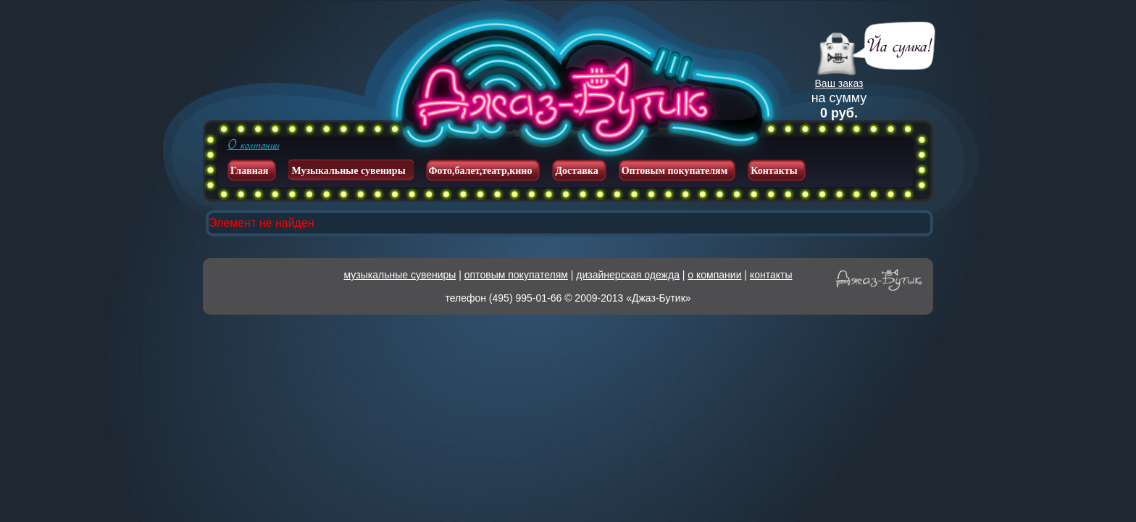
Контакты (774, 170)
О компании (253, 145)
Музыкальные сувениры (348, 170)
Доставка (576, 170)
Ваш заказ (839, 83)
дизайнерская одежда (628, 275)
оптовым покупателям (516, 275)
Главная (249, 170)
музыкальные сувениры (400, 275)
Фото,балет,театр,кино (480, 170)
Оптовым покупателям (675, 170)
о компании (714, 275)
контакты (771, 275)
